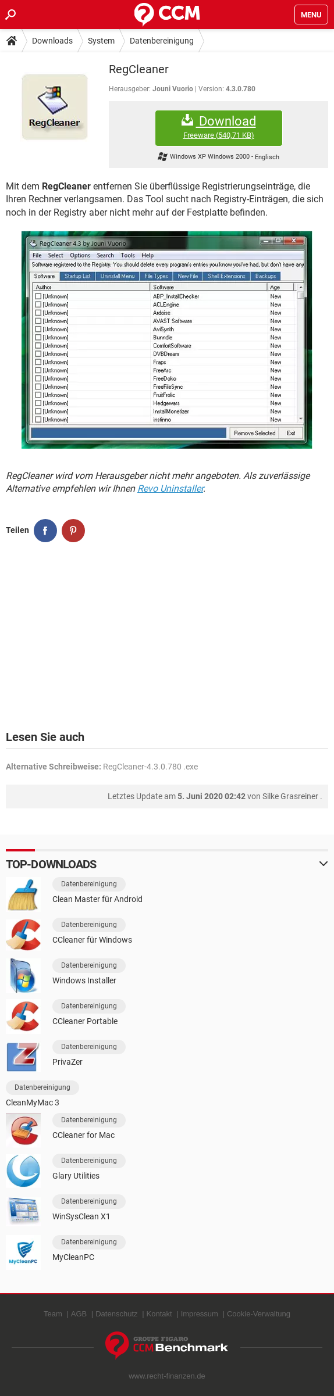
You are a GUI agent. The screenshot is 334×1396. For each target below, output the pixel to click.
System (101, 40)
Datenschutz (116, 1313)
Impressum (199, 1313)
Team (53, 1313)
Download (219, 127)
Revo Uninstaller (170, 488)
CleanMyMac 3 (32, 1102)
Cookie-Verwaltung (258, 1313)
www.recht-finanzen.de (167, 1376)
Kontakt (159, 1313)
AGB (79, 1313)
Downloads (52, 40)
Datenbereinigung (162, 40)
